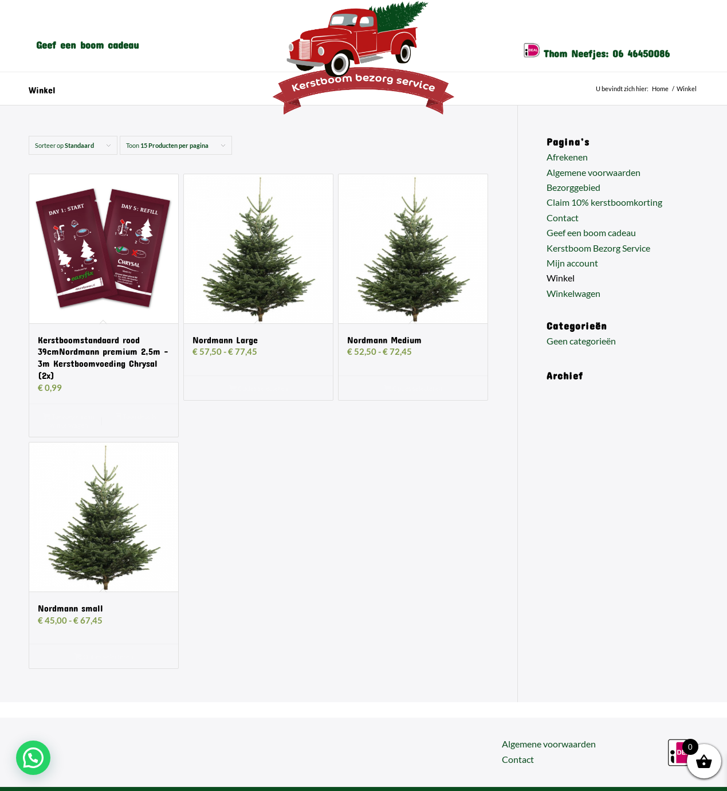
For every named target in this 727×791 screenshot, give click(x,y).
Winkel (42, 88)
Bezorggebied (573, 187)
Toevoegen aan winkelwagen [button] (68, 420)
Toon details (136, 416)
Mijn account (572, 262)
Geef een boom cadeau (591, 232)
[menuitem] (87, 42)
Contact (563, 217)
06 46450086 (641, 51)
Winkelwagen (573, 293)
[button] (33, 758)
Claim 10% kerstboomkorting (604, 202)
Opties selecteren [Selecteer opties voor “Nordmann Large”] (258, 388)
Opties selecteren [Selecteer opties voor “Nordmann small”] (103, 656)
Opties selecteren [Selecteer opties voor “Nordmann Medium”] (413, 388)
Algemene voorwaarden (593, 172)
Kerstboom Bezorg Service (598, 247)
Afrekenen (567, 156)
